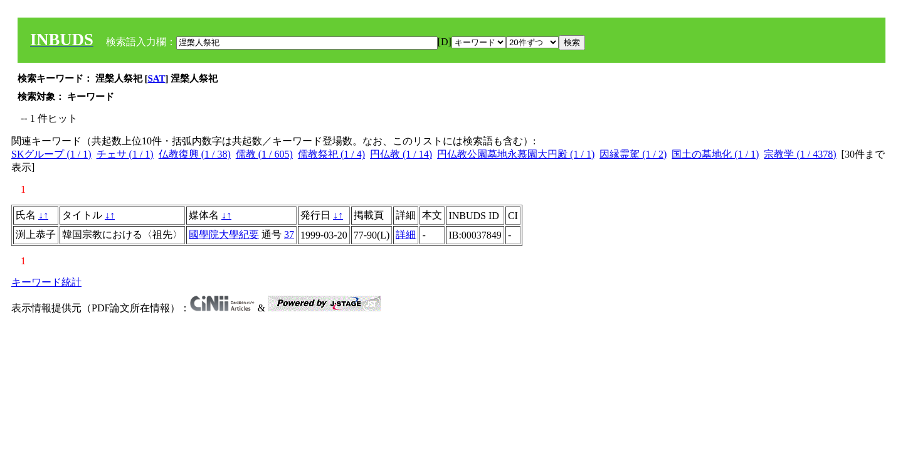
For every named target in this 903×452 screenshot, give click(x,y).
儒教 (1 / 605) (264, 154)
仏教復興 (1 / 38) (195, 154)
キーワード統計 (46, 282)
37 (289, 234)
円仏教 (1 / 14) (401, 154)
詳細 (406, 234)
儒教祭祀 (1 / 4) (331, 154)
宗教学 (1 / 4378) (800, 154)
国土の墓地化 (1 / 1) (715, 154)
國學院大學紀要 (224, 234)
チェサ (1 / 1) (125, 154)
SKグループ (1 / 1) (51, 154)
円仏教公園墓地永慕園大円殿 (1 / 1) (515, 154)
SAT (157, 78)
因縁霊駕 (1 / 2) (633, 154)
